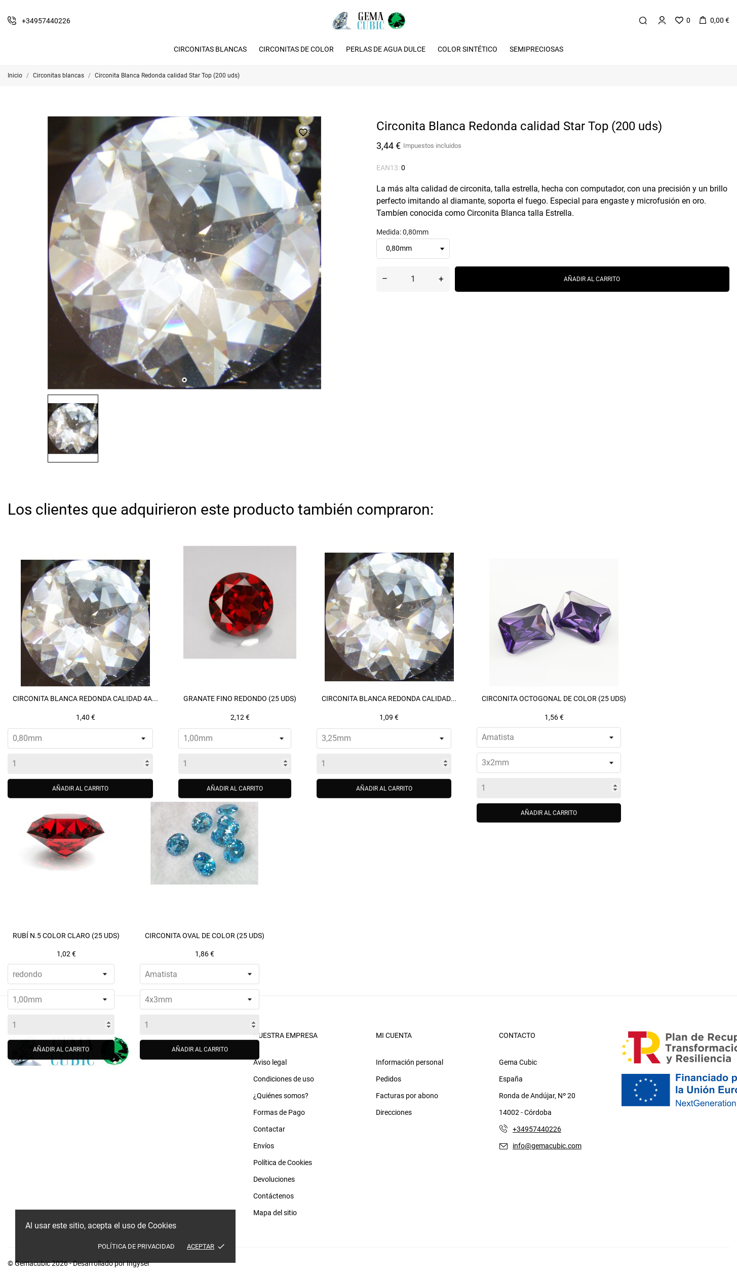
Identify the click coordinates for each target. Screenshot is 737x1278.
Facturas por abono (407, 1096)
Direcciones (394, 1112)
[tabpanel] (184, 253)
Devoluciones (274, 1179)
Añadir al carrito (592, 279)
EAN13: (388, 168)
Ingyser (138, 1263)
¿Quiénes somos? (280, 1096)
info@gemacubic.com (547, 1146)
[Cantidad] (413, 279)
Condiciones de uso (283, 1079)
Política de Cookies (282, 1162)
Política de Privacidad (136, 1246)
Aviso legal (270, 1062)
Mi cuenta (394, 1035)
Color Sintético (467, 49)
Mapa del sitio (275, 1213)
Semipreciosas (536, 49)
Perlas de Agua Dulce (385, 49)
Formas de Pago (279, 1112)
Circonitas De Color (296, 49)
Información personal (409, 1062)
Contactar (269, 1129)
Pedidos (388, 1079)
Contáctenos (273, 1196)
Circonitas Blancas (210, 49)
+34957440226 (537, 1129)
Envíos (263, 1146)
